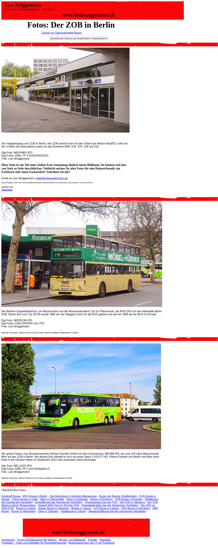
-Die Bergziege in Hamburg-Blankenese (73, 496)
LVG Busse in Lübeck (106, 508)
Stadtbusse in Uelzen (73, 511)
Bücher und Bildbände (72, 539)
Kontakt (92, 539)
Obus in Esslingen (77, 499)
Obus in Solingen (48, 511)
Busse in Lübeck (26, 508)
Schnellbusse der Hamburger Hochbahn (59, 502)
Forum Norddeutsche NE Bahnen (37, 539)
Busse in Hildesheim (23, 511)
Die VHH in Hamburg (132, 502)
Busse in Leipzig (81, 508)
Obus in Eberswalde (52, 499)
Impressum (8, 539)
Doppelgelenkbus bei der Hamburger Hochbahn (109, 505)
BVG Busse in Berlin (35, 496)
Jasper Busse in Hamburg (53, 508)
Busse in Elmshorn (101, 499)
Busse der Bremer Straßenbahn (118, 496)
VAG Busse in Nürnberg (135, 508)
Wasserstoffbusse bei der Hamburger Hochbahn (117, 511)
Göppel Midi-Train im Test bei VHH (58, 505)
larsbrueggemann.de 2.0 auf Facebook (92, 542)
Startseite (105, 539)
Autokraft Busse (11, 496)
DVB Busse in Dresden (129, 499)
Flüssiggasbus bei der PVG (101, 502)
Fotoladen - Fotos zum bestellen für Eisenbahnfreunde (34, 542)
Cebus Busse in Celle (25, 499)
